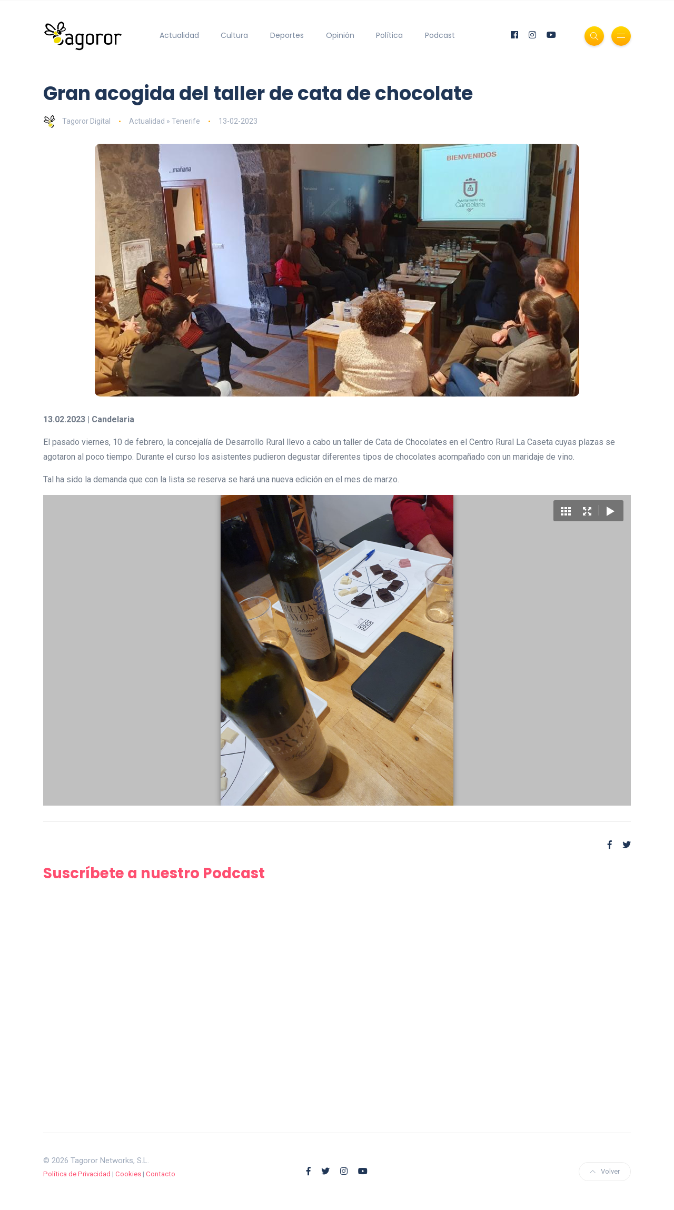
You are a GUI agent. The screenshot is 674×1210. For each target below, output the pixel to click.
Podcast (440, 35)
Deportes (287, 35)
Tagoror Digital (77, 121)
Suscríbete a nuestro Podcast (156, 873)
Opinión (340, 35)
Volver (605, 1171)
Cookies (128, 1174)
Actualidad (179, 35)
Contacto (160, 1174)
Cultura (234, 35)
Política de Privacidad (77, 1174)
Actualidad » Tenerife (164, 121)
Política (389, 35)
